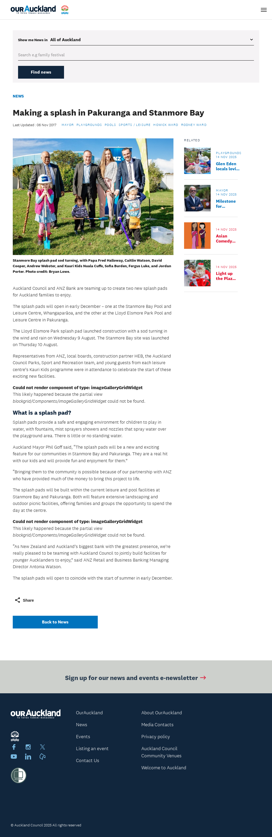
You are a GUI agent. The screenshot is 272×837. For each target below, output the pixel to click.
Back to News (55, 622)
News (18, 96)
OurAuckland (89, 713)
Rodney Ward (194, 125)
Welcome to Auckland (163, 768)
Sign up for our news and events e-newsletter (136, 678)
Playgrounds (89, 125)
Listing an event (92, 748)
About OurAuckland (161, 713)
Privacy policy (155, 737)
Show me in (33, 39)
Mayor (68, 125)
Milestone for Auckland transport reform (226, 204)
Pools (110, 125)
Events (83, 737)
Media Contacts (157, 725)
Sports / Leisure (135, 125)
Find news (41, 72)
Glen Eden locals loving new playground (228, 166)
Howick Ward (165, 125)
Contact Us (87, 760)
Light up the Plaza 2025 (225, 276)
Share (24, 600)
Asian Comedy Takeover (225, 238)
